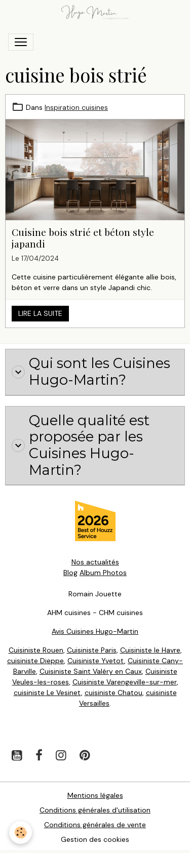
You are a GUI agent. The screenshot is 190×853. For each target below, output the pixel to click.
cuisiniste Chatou (113, 692)
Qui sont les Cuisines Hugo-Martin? (91, 371)
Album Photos (103, 572)
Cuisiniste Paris (92, 650)
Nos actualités (95, 561)
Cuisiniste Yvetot (95, 660)
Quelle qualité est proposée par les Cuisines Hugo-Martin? (80, 445)
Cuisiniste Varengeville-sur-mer (124, 681)
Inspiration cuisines (76, 107)
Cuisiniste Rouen (36, 650)
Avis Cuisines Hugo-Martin (95, 631)
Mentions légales (95, 795)
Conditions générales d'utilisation (95, 810)
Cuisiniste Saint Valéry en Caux (91, 671)
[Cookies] (20, 832)
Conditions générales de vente (95, 824)
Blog (70, 572)
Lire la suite (40, 313)
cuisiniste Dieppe (35, 660)
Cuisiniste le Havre (150, 650)
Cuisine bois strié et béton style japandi (83, 237)
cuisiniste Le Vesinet (47, 692)
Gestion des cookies (95, 839)
